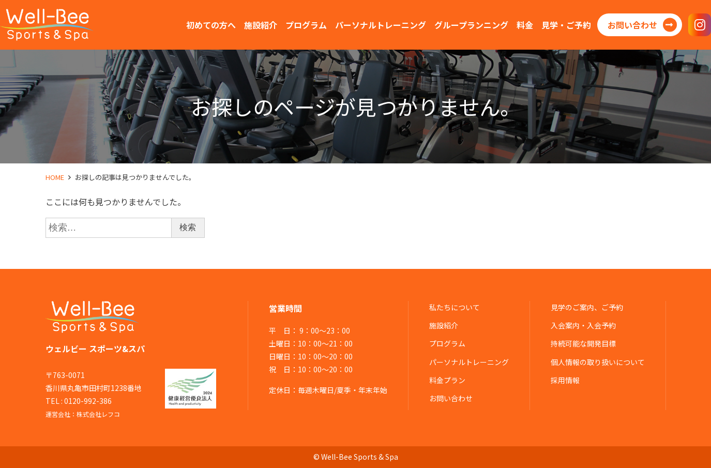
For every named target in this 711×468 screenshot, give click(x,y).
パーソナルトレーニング (469, 362)
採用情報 (565, 380)
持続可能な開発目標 (583, 343)
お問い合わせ (451, 398)
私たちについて (454, 307)
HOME (55, 177)
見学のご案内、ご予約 (587, 307)
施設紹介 (443, 325)
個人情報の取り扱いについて (598, 362)
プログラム (447, 343)
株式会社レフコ (98, 414)
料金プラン (447, 380)
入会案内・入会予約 (583, 325)
